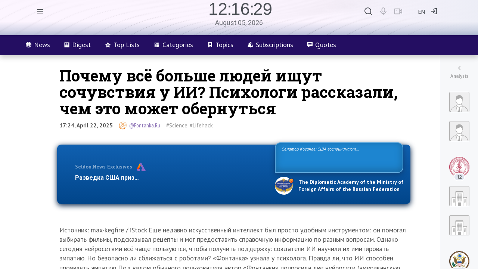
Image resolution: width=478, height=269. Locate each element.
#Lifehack (201, 125)
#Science (176, 125)
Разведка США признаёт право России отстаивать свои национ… (171, 177)
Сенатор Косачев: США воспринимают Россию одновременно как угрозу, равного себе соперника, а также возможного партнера (338, 157)
